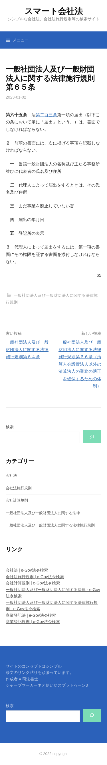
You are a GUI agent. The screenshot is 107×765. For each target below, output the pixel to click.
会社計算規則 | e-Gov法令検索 (33, 583)
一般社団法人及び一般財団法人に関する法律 (43, 513)
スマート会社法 (54, 11)
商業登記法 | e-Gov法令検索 (31, 615)
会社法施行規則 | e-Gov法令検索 (35, 576)
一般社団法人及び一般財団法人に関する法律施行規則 (50, 525)
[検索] (92, 436)
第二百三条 (46, 114)
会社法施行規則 (19, 488)
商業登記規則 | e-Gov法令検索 (33, 621)
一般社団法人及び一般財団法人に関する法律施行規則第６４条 (27, 349)
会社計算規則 (17, 500)
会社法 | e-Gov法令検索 (27, 570)
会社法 (11, 475)
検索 (10, 426)
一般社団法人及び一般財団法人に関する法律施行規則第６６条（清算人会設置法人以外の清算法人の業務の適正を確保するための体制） (79, 364)
